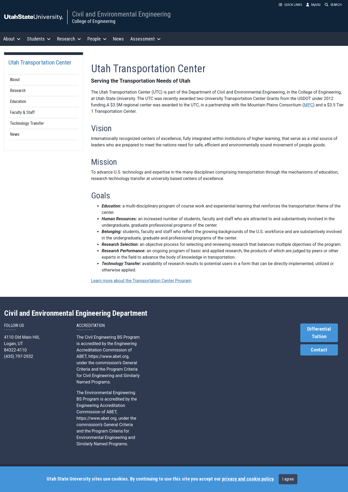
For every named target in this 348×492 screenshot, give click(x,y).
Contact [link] (319, 350)
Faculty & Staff (22, 112)
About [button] (12, 39)
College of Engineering (93, 21)
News (118, 39)
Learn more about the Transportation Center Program (141, 280)
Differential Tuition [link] (319, 332)
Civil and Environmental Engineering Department (75, 313)
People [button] (97, 39)
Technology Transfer (27, 123)
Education (18, 101)
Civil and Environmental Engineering (121, 14)
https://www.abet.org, (96, 418)
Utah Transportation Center (40, 62)
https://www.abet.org (108, 356)
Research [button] (69, 39)
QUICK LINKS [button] (290, 5)
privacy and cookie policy (247, 479)
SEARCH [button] (333, 5)
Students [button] (39, 39)
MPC (308, 104)
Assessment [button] (145, 39)
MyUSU (313, 5)
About (15, 79)
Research (18, 90)
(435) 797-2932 (18, 356)
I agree (288, 479)
